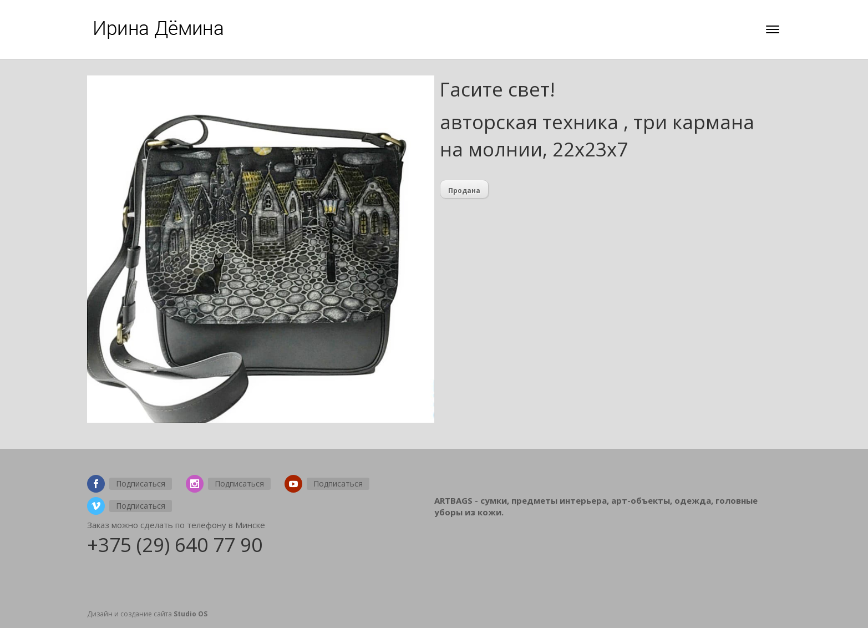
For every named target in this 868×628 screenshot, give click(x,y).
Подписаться (140, 483)
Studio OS (190, 614)
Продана (464, 190)
